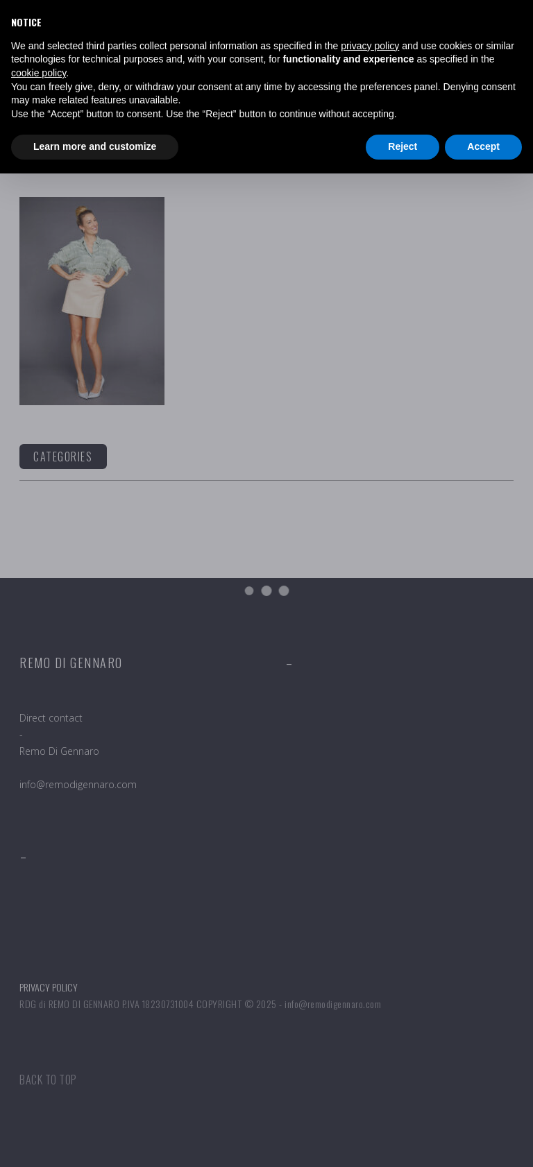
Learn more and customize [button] (94, 146)
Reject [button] (402, 146)
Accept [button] (483, 146)
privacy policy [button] (370, 45)
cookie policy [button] (38, 72)
